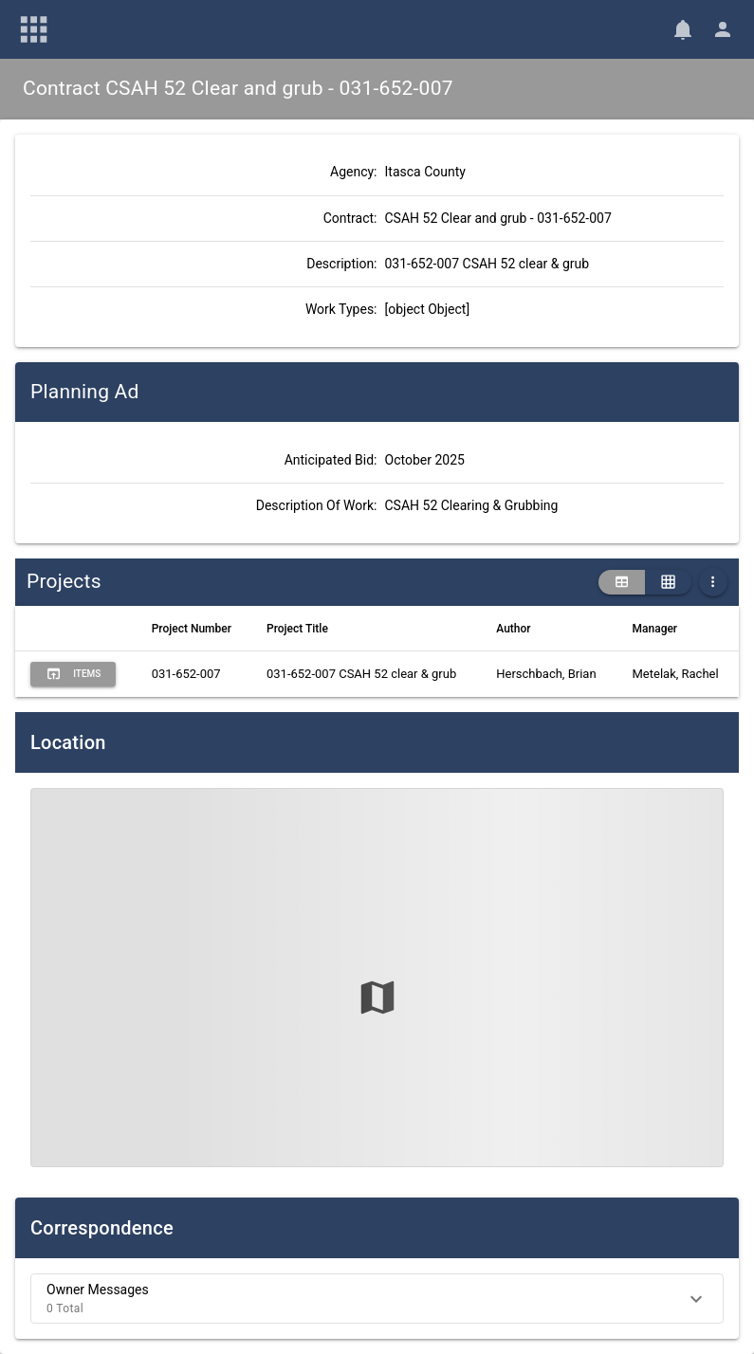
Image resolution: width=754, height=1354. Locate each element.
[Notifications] (683, 29)
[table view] (621, 582)
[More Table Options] (713, 582)
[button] (377, 1298)
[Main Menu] (34, 29)
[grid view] (668, 582)
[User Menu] (723, 29)
